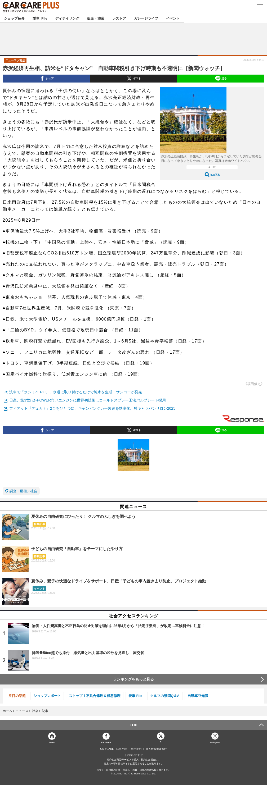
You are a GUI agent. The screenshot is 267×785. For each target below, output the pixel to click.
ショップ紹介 (14, 18)
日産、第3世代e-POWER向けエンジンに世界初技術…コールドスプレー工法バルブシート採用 (87, 400)
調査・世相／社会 (23, 491)
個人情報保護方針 (156, 749)
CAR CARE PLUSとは (113, 749)
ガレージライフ (146, 18)
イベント (173, 18)
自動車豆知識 (198, 696)
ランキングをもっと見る (133, 679)
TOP (133, 725)
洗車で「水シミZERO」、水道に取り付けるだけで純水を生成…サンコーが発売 (75, 392)
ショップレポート (47, 696)
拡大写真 (215, 175)
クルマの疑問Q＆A (165, 696)
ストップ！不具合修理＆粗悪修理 (95, 696)
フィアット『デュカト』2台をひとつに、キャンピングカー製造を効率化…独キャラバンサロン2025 (92, 408)
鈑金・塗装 (95, 18)
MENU (259, 6)
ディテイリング (67, 18)
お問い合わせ (135, 755)
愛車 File (40, 18)
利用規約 (136, 749)
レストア (119, 18)
